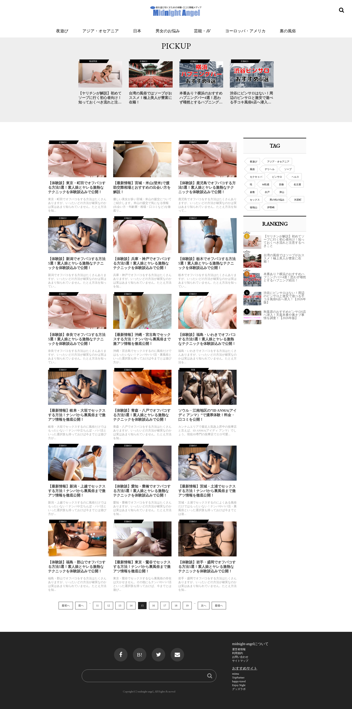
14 (131, 605)
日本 (137, 30)
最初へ (66, 605)
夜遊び (62, 30)
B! (139, 655)
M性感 (265, 184)
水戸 (267, 192)
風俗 (252, 169)
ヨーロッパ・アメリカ (245, 30)
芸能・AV (202, 30)
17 (164, 605)
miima (235, 673)
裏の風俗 (288, 30)
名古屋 (297, 184)
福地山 (253, 207)
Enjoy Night (238, 685)
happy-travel (239, 681)
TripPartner (238, 677)
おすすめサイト (244, 668)
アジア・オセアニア (100, 30)
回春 (281, 184)
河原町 (297, 199)
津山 (281, 192)
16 (153, 605)
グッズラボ (239, 689)
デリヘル (270, 169)
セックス (255, 199)
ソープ (288, 169)
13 (120, 605)
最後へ (219, 605)
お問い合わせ (240, 657)
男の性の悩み (277, 199)
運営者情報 (239, 649)
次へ (203, 605)
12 (108, 605)
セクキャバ (256, 176)
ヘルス (295, 176)
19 (187, 605)
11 (97, 605)
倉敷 (252, 192)
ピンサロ (277, 176)
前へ (81, 605)
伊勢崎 (271, 207)
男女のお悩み (168, 30)
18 (176, 605)
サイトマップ (240, 660)
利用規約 (237, 653)
